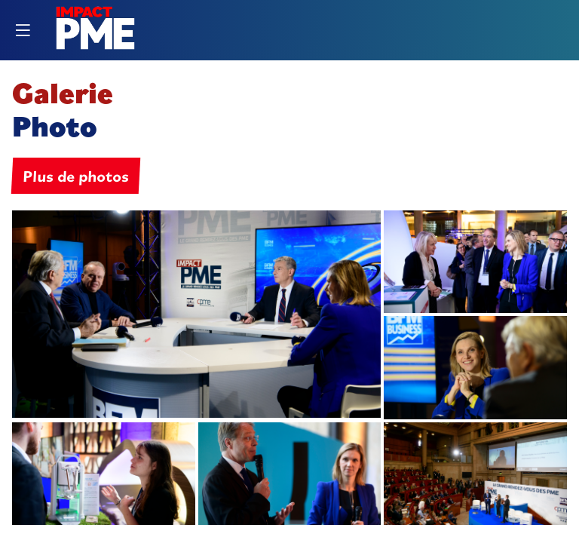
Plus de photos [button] (75, 175)
